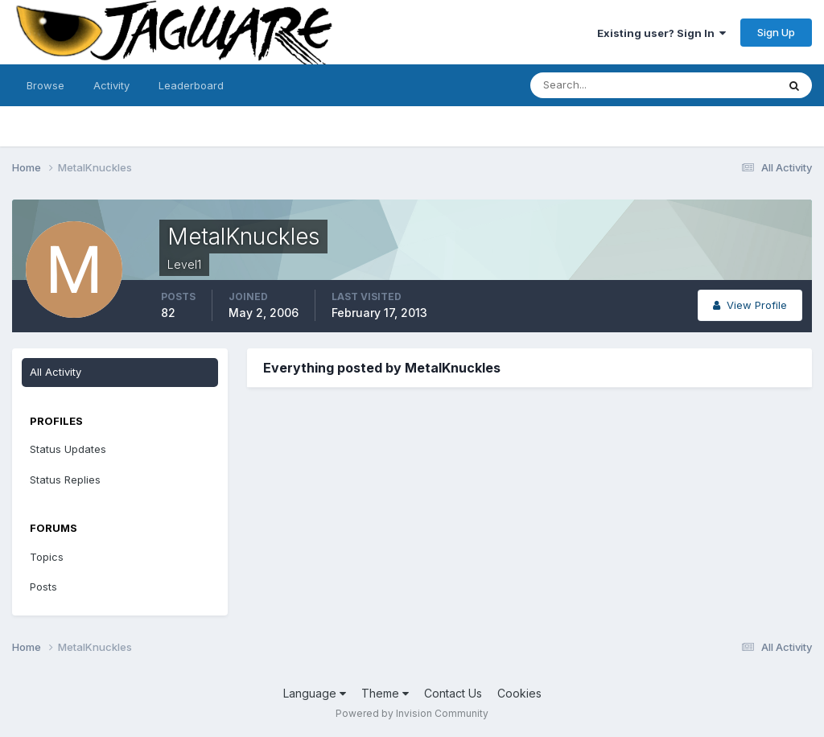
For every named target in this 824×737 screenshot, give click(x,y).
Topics (47, 556)
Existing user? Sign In (661, 33)
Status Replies (65, 479)
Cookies (519, 693)
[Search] (601, 85)
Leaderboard (191, 85)
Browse (45, 85)
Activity (111, 85)
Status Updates (68, 449)
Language (314, 693)
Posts (43, 586)
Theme (385, 693)
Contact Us (453, 693)
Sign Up (776, 32)
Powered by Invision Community (412, 713)
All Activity (55, 371)
